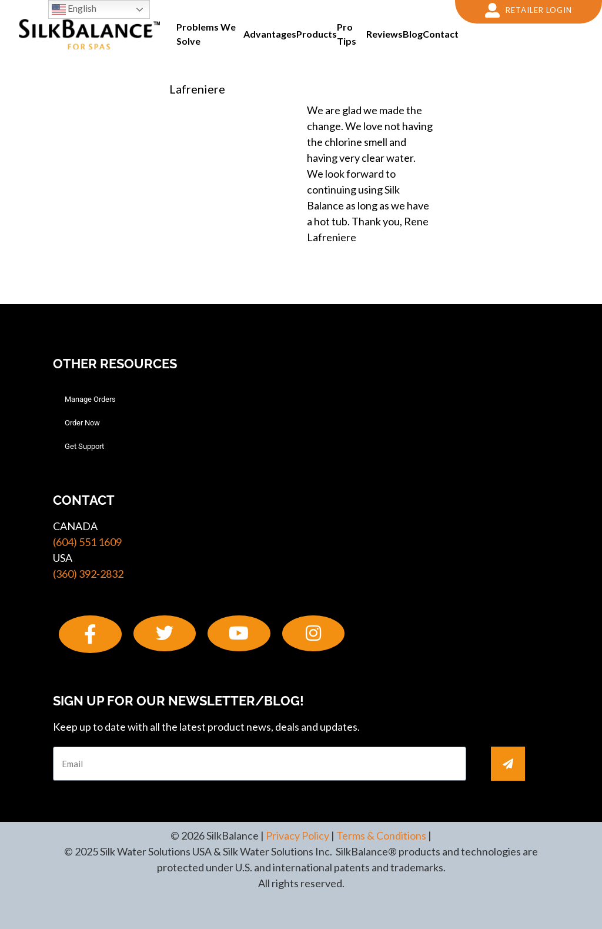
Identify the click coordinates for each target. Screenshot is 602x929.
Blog (413, 33)
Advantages (269, 33)
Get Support (84, 446)
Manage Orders (90, 399)
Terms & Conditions (381, 835)
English (74, 9)
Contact (441, 33)
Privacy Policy (297, 835)
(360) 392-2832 (88, 573)
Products (316, 33)
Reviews (384, 33)
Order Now (82, 422)
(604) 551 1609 (87, 541)
